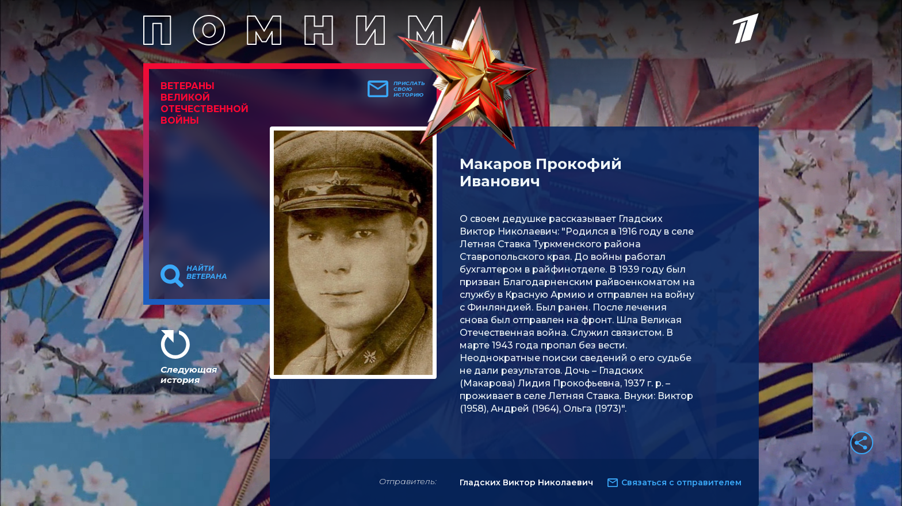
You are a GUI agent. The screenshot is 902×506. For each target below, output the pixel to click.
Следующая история (188, 374)
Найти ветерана (206, 272)
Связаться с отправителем (681, 482)
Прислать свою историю (409, 89)
